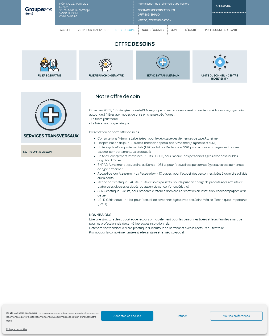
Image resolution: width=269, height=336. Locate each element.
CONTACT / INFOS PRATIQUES (156, 10)
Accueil (65, 30)
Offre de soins (125, 30)
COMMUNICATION (160, 20)
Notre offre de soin (37, 151)
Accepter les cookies (127, 316)
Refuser (182, 316)
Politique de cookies (16, 329)
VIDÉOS (142, 20)
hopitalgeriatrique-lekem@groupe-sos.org (163, 3)
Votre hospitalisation (93, 30)
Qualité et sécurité (184, 30)
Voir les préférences (236, 316)
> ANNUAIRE (223, 5)
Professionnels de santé (221, 30)
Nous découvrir (153, 30)
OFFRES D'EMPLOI (149, 14)
